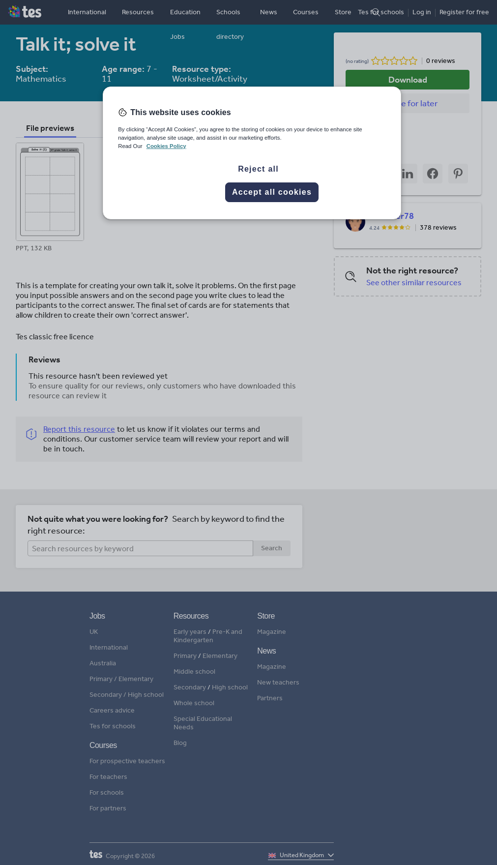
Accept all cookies (272, 192)
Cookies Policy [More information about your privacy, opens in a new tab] (166, 146)
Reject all (258, 169)
